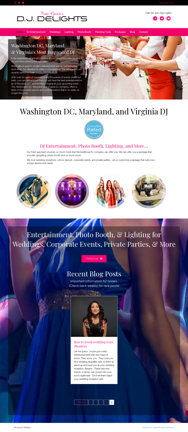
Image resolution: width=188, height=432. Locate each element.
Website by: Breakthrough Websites (158, 427)
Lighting (69, 32)
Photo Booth (84, 32)
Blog (132, 32)
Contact (143, 32)
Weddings (55, 32)
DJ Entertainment (36, 32)
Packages (120, 32)
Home (19, 32)
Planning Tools (103, 32)
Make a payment (166, 3)
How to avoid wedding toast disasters (93, 344)
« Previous (81, 402)
